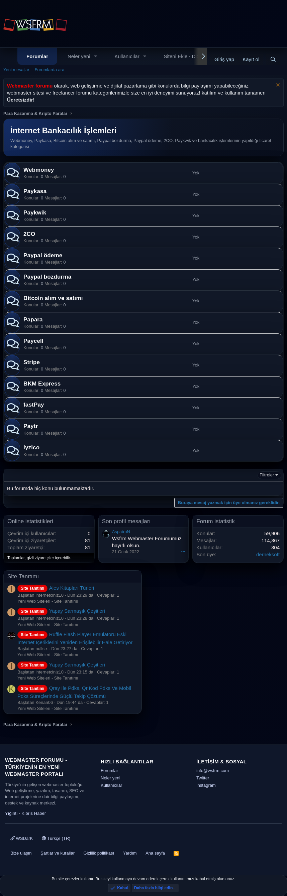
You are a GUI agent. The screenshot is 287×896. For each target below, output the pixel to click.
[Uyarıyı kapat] (277, 85)
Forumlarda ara (50, 69)
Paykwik (34, 212)
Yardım (130, 853)
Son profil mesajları (126, 521)
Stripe (31, 362)
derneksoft (268, 554)
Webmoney (38, 170)
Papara (33, 319)
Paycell (33, 341)
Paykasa (34, 191)
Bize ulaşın (21, 853)
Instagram (206, 785)
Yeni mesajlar (16, 69)
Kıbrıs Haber (33, 813)
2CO (29, 234)
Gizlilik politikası (98, 853)
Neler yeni (79, 56)
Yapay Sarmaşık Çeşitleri (61, 611)
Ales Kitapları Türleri (55, 588)
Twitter (202, 777)
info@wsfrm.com (212, 770)
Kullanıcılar (126, 56)
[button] (95, 56)
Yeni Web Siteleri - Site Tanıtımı (47, 601)
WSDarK (21, 838)
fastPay (33, 405)
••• (183, 551)
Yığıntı (11, 813)
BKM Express (42, 384)
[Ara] (273, 59)
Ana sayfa (155, 853)
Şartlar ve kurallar (57, 853)
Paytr (30, 426)
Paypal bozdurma (47, 277)
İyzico (31, 447)
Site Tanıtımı (23, 576)
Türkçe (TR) (56, 838)
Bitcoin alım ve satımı (53, 298)
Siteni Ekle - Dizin (183, 56)
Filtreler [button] (267, 474)
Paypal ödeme (42, 255)
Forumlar (37, 56)
